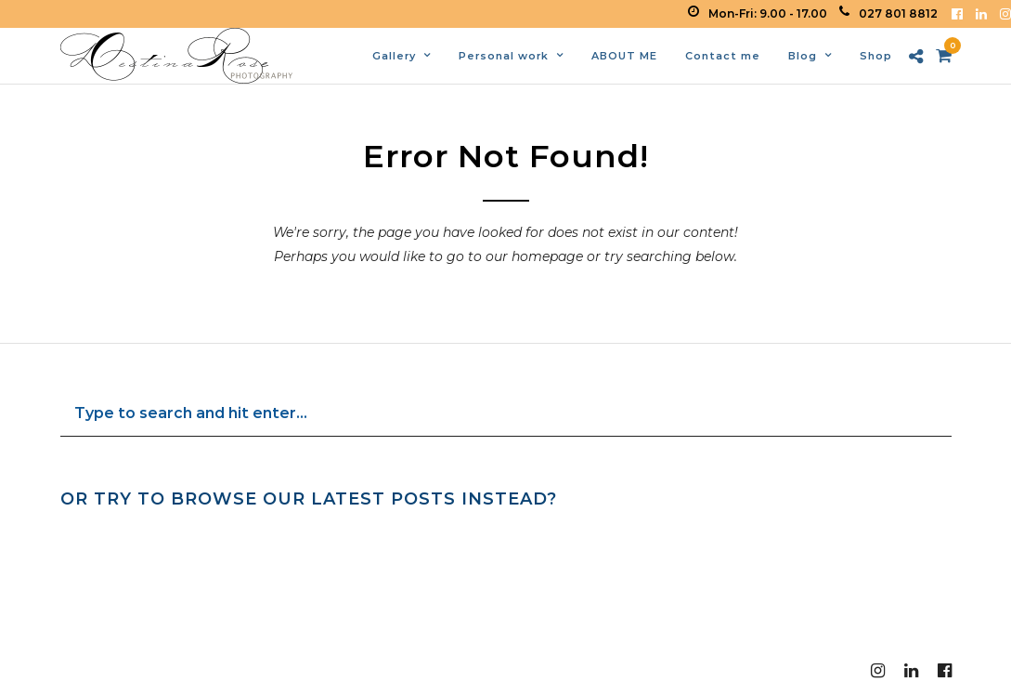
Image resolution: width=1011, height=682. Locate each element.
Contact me (722, 55)
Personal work (504, 55)
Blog (802, 55)
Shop (876, 55)
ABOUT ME (624, 55)
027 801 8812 (888, 13)
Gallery (394, 55)
